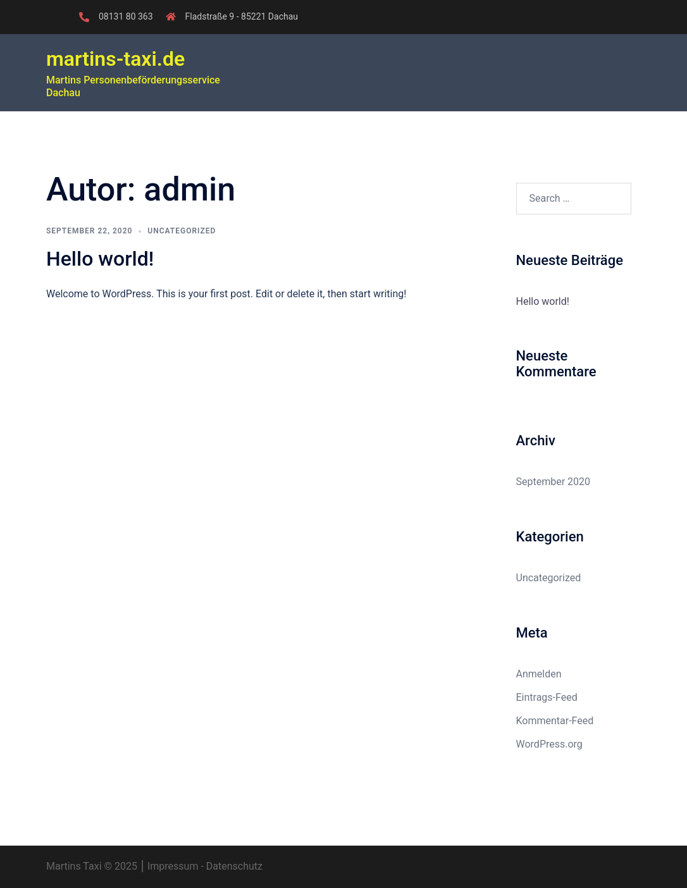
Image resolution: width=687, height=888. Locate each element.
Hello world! (100, 259)
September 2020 (553, 482)
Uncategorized (181, 230)
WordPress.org (549, 744)
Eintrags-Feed (547, 697)
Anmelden (539, 674)
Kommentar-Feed (555, 721)
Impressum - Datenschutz (204, 866)
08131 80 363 (126, 16)
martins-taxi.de (115, 59)
